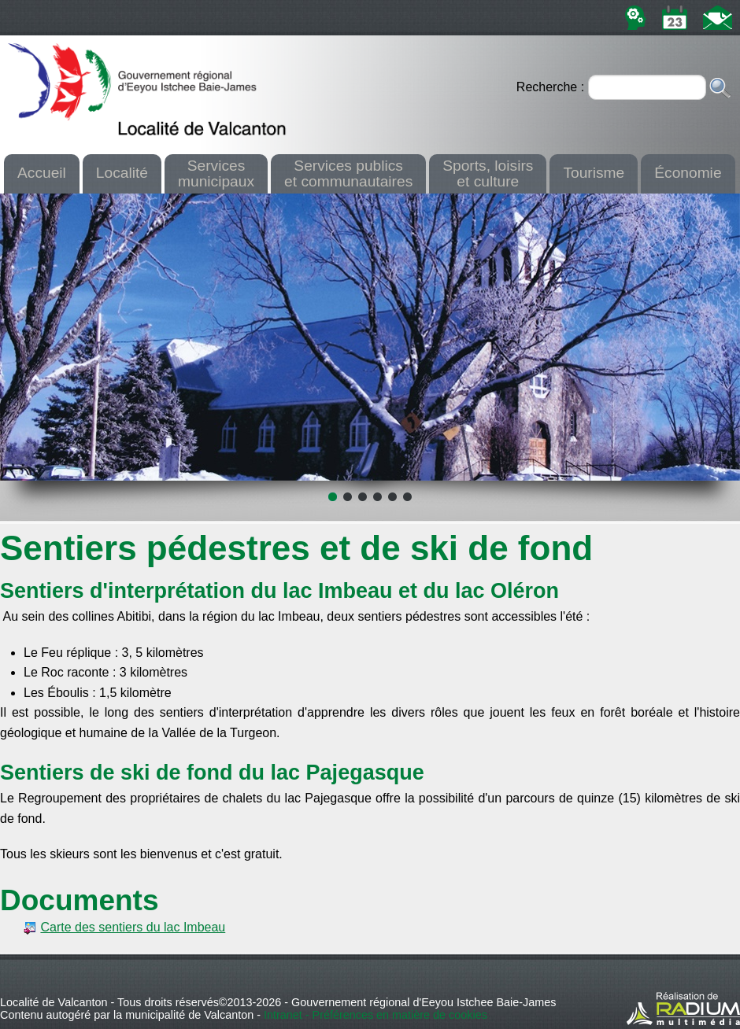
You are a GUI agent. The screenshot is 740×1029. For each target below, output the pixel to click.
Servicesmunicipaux (216, 173)
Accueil (41, 172)
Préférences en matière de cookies (400, 1015)
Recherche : (552, 87)
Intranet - (288, 1015)
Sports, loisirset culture (487, 173)
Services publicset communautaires (348, 173)
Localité (122, 172)
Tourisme (593, 172)
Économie (687, 172)
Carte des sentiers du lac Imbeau (132, 927)
